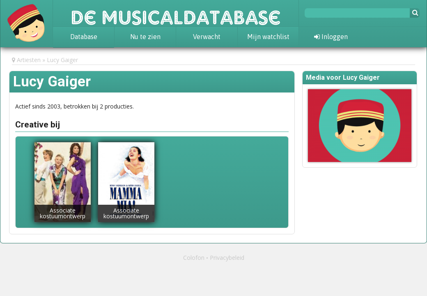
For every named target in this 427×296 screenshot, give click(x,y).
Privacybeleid (227, 257)
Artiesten (29, 60)
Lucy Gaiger (62, 60)
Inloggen (331, 36)
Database (83, 36)
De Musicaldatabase (176, 13)
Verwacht (206, 36)
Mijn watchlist (268, 36)
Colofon (193, 257)
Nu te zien (145, 36)
